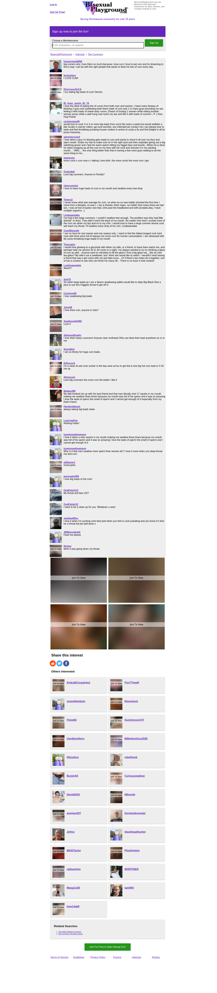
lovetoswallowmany (75, 434)
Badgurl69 (69, 391)
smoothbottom (76, 701)
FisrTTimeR (132, 682)
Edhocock (69, 363)
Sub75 (67, 279)
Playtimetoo (132, 850)
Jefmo (71, 831)
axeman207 (74, 813)
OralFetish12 (71, 490)
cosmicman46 (72, 121)
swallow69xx (71, 518)
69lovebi (130, 794)
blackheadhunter (135, 831)
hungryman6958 (73, 61)
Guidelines (78, 957)
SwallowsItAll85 (73, 321)
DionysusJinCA (72, 89)
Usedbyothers (75, 738)
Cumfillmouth (71, 230)
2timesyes (69, 377)
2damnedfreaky (72, 335)
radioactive (74, 869)
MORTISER (132, 869)
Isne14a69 (73, 906)
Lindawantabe (72, 215)
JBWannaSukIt (72, 532)
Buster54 (72, 775)
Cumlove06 (70, 293)
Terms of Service (59, 957)
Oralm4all (69, 171)
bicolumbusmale (135, 813)
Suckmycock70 (134, 719)
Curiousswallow (135, 775)
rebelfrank (131, 757)
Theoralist (69, 244)
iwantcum (69, 158)
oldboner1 (69, 462)
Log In (53, 4)
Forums (117, 957)
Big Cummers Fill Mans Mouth (70, 934)
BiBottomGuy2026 (136, 738)
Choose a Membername (65, 40)
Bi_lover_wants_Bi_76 (76, 103)
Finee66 (72, 719)
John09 (68, 307)
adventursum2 (72, 137)
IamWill (129, 887)
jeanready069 (71, 476)
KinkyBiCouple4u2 (78, 682)
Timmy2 (68, 199)
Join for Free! (57, 12)
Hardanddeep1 (72, 406)
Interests (136, 957)
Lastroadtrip (71, 420)
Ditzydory (73, 757)
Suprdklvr (69, 349)
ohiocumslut (71, 185)
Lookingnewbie (72, 265)
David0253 (73, 794)
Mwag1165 (73, 887)
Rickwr (67, 546)
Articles (156, 957)
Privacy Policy (97, 957)
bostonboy (70, 75)
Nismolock (131, 701)
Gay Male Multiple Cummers (69, 932)
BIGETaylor (74, 850)
